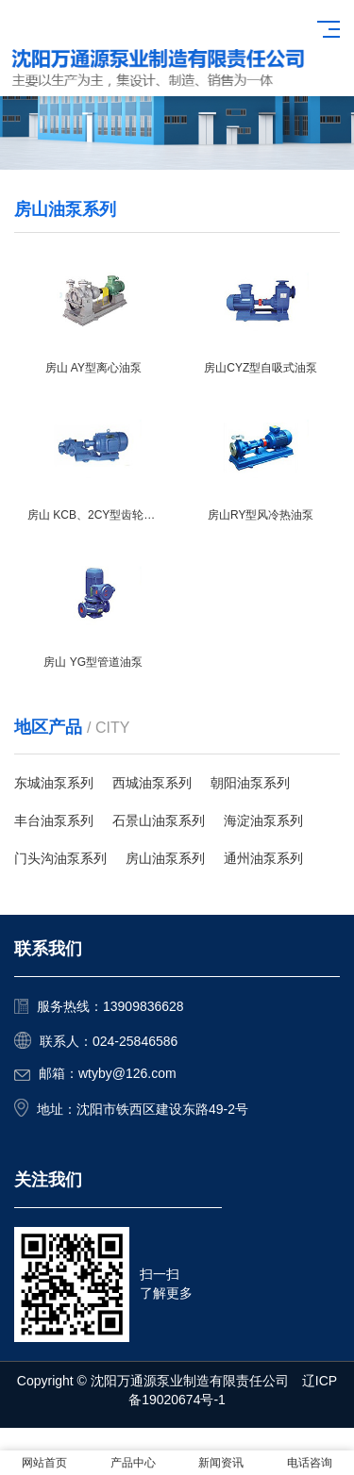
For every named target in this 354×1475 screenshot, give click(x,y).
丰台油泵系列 (53, 820)
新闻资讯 (221, 1462)
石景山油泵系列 (158, 820)
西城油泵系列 (152, 782)
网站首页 (44, 1462)
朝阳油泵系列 (250, 782)
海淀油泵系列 (263, 820)
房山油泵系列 (165, 858)
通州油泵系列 (263, 858)
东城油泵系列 (53, 782)
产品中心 (133, 1462)
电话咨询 (309, 1462)
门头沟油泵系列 (60, 858)
